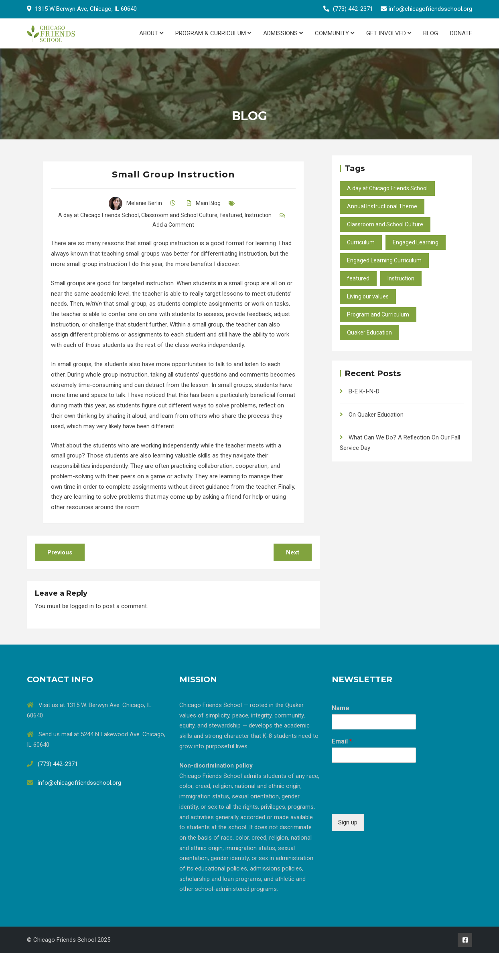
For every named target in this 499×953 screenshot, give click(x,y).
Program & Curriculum (213, 33)
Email (342, 741)
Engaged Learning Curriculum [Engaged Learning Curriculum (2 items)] (384, 260)
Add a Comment (173, 225)
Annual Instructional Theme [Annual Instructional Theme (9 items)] (382, 206)
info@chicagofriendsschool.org (430, 8)
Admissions (283, 33)
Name (340, 708)
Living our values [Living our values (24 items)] (368, 296)
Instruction (258, 215)
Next (292, 552)
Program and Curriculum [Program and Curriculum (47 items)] (378, 314)
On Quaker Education (376, 414)
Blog (430, 33)
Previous (59, 552)
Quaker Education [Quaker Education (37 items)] (369, 332)
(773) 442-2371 (353, 8)
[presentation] (393, 801)
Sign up (347, 822)
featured (231, 215)
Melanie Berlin (135, 203)
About (151, 33)
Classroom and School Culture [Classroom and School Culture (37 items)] (385, 224)
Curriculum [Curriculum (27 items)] (361, 242)
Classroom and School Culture (179, 215)
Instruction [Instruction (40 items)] (400, 278)
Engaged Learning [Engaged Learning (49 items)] (415, 242)
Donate (461, 33)
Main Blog (208, 203)
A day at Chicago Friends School (98, 215)
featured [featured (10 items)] (358, 278)
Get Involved (388, 33)
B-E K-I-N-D (364, 391)
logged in (82, 606)
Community (334, 33)
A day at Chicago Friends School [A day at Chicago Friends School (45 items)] (387, 188)
